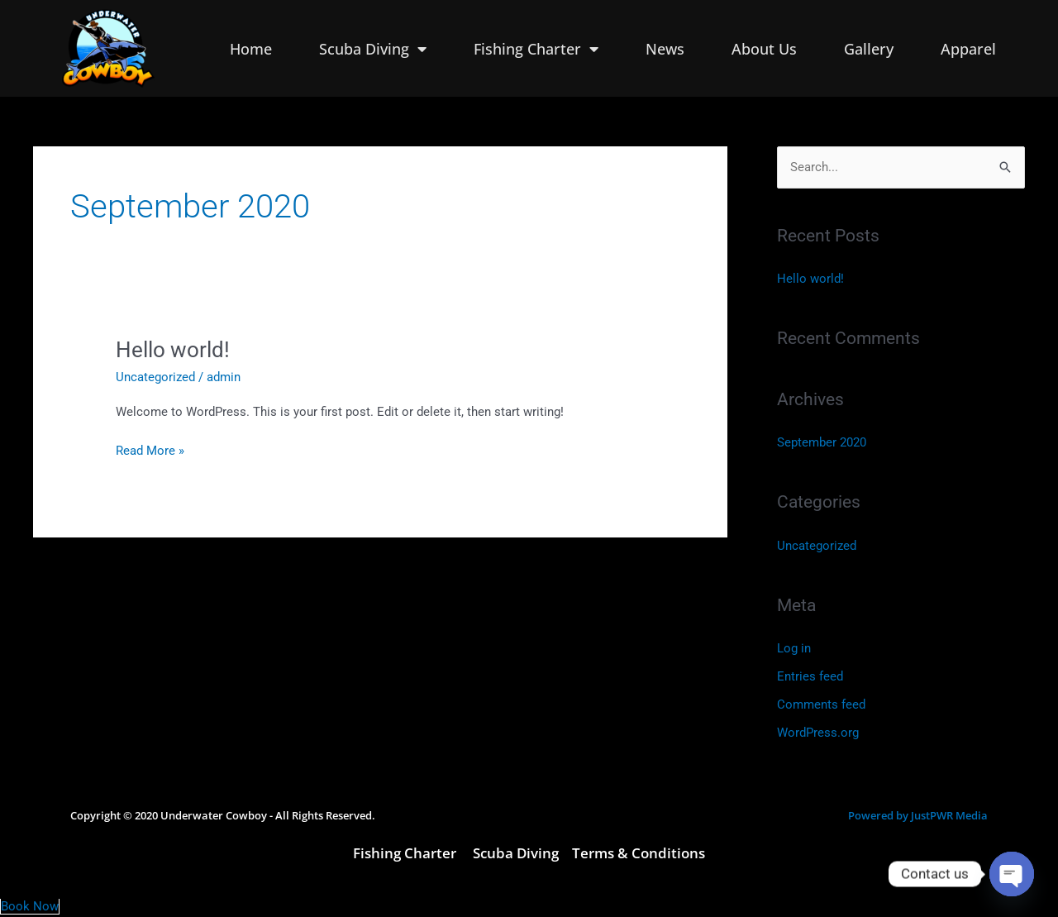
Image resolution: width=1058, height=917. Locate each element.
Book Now (30, 906)
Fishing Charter (536, 48)
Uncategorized (155, 377)
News (665, 49)
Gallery (869, 49)
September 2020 (821, 442)
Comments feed (821, 704)
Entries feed (810, 676)
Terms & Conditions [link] (638, 852)
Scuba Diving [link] (516, 852)
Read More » (150, 449)
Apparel (968, 49)
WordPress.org (818, 732)
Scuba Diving (373, 48)
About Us (764, 49)
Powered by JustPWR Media (918, 815)
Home (251, 49)
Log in (794, 648)
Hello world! (173, 349)
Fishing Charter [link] (406, 852)
